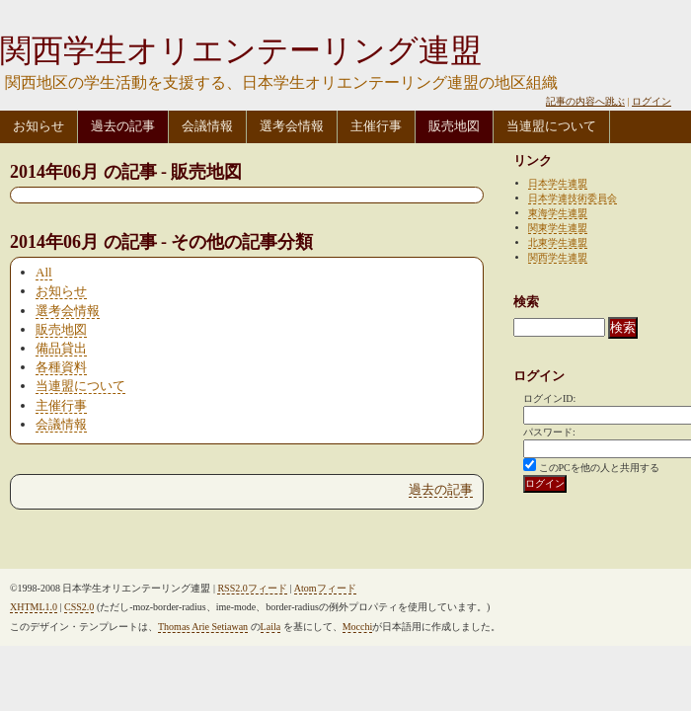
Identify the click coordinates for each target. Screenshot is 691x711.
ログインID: (549, 398)
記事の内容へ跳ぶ (585, 101)
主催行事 (376, 125)
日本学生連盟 (557, 183)
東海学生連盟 (557, 212)
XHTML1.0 (33, 606)
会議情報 (207, 125)
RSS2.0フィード (251, 588)
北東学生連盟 (557, 242)
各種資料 (61, 366)
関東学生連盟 (557, 227)
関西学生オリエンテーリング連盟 (241, 50)
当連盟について (551, 125)
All (44, 272)
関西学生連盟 (557, 257)
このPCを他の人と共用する (599, 467)
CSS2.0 (79, 606)
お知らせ (38, 125)
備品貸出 (61, 348)
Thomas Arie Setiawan (203, 626)
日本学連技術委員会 (572, 198)
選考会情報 (292, 125)
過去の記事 (123, 125)
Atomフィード (325, 588)
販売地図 (454, 125)
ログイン (651, 101)
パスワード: (549, 432)
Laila (271, 626)
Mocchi (358, 626)
